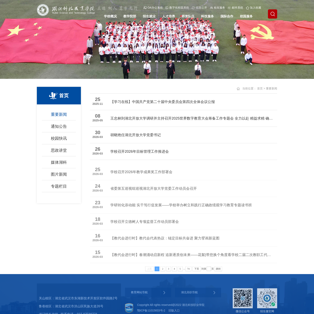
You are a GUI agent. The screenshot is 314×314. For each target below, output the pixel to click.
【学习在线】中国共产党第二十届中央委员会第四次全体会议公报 (162, 102)
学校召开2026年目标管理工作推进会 (139, 152)
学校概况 (110, 16)
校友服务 (217, 7)
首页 (260, 88)
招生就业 (149, 16)
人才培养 (168, 16)
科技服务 (207, 16)
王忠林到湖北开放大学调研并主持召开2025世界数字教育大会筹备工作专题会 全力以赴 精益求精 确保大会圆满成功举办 (191, 119)
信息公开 (199, 7)
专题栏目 (59, 188)
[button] (272, 14)
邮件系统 (235, 7)
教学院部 (129, 16)
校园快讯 (59, 140)
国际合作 (226, 16)
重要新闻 (59, 116)
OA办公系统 (153, 7)
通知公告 (59, 128)
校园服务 (246, 16)
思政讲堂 (59, 152)
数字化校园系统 (177, 7)
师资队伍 (188, 16)
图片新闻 (59, 176)
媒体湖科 (59, 164)
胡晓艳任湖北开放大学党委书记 (135, 135)
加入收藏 (253, 7)
